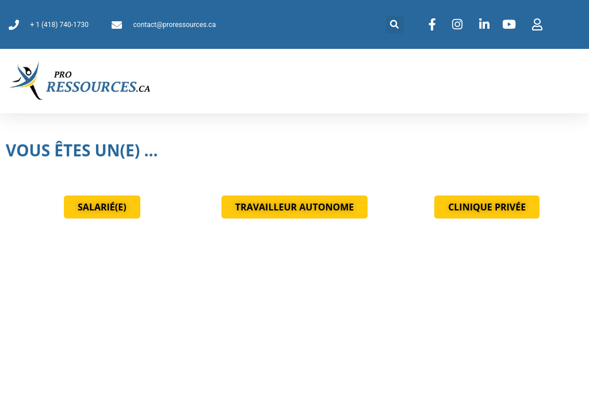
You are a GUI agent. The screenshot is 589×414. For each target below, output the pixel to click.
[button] (395, 24)
